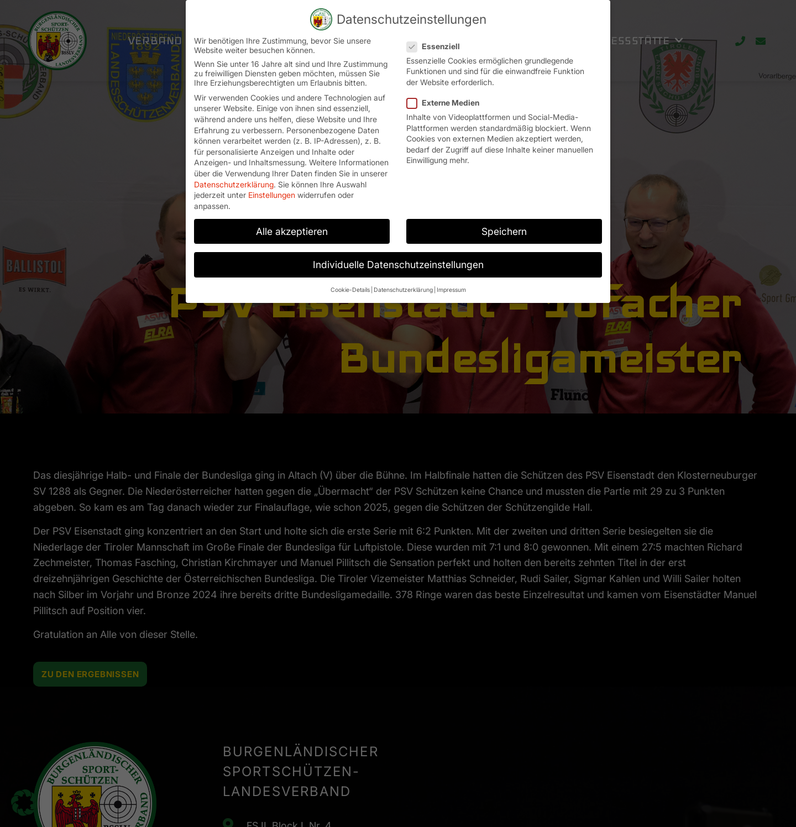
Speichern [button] (504, 226)
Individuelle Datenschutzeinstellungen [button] (398, 259)
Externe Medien (446, 97)
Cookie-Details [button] (350, 285)
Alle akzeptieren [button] (292, 226)
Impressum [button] (451, 285)
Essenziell (436, 41)
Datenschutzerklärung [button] (403, 285)
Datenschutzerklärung (234, 179)
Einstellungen (271, 190)
